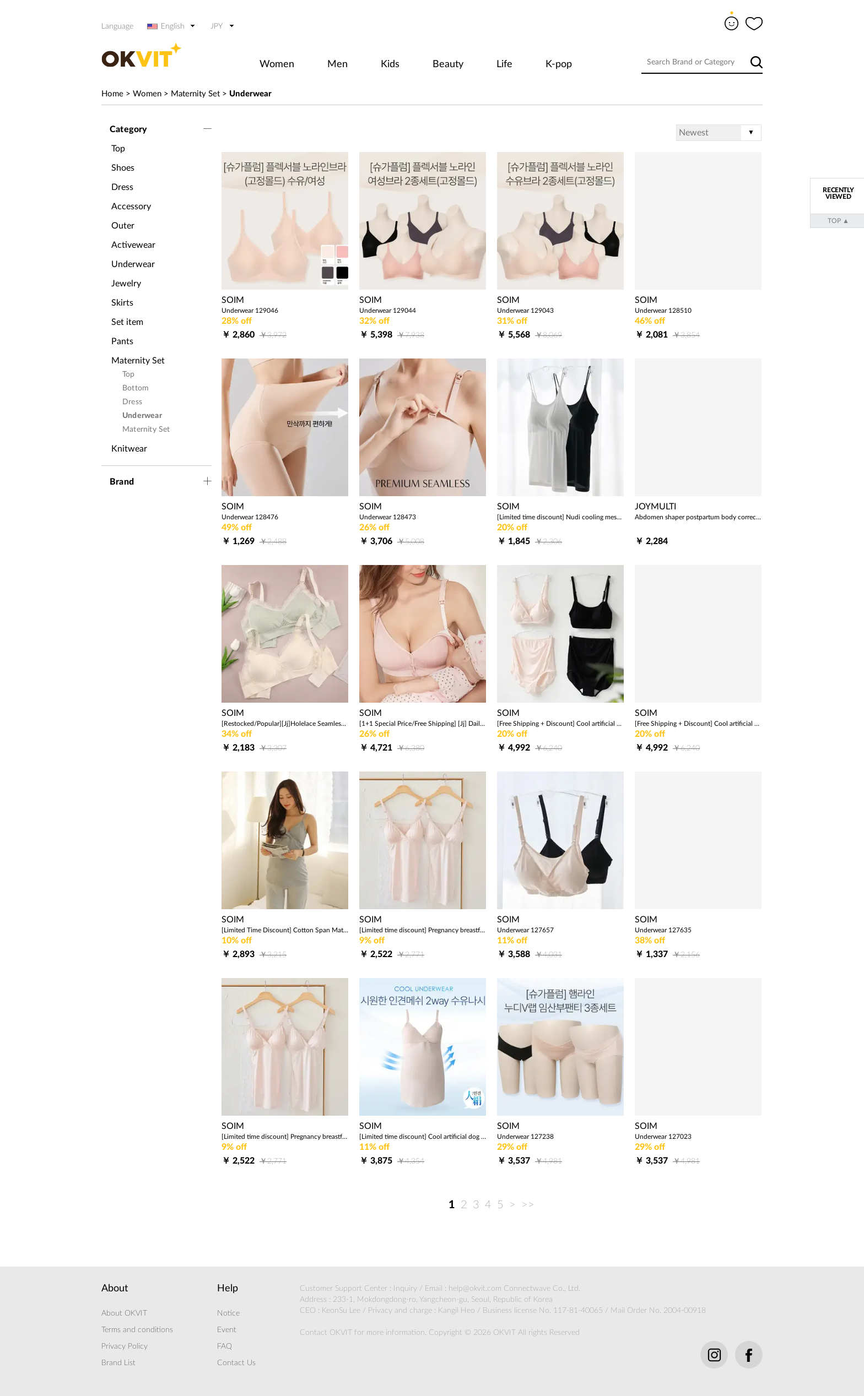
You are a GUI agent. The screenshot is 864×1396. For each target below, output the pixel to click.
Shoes (122, 168)
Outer (122, 225)
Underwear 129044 (387, 310)
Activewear (133, 245)
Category (129, 129)
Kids (390, 64)
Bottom (135, 388)
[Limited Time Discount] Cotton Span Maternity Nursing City (285, 930)
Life (504, 64)
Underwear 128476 (250, 517)
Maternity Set (195, 94)
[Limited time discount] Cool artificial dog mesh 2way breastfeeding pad (422, 1136)
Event (226, 1330)
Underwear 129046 (250, 310)
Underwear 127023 (663, 1136)
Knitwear (129, 448)
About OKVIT (124, 1313)
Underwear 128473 (387, 517)
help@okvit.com (475, 1288)
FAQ (224, 1346)
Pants (122, 341)
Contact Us (236, 1363)
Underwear (250, 94)
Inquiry (405, 1288)
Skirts (122, 302)
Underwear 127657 (525, 930)
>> (527, 1204)
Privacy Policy (124, 1346)
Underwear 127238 (525, 1136)
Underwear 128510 (663, 310)
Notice (228, 1313)
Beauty (448, 64)
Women (277, 64)
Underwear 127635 (663, 930)
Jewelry (126, 283)
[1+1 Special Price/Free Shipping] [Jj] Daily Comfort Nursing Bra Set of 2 (422, 723)
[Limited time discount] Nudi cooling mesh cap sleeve (560, 517)
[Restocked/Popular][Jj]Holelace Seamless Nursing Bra (285, 723)
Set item (127, 322)
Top (118, 148)
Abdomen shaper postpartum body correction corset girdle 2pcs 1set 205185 (698, 517)
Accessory (131, 206)
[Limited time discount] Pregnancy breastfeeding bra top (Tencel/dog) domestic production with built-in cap (422, 930)
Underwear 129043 (525, 310)
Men (337, 64)
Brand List (118, 1363)
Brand (122, 481)
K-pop (559, 64)
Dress (122, 187)
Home (112, 94)
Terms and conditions (137, 1330)
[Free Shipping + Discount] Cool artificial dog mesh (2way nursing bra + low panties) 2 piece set (698, 723)
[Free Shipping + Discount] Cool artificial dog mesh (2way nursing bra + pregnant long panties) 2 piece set (560, 723)
